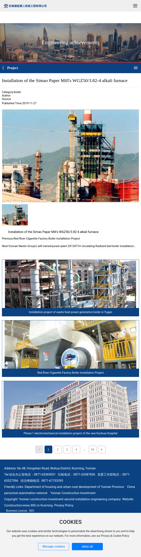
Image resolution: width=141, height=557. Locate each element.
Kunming (46, 505)
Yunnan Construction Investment (73, 493)
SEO (31, 510)
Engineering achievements (70, 42)
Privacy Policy (63, 505)
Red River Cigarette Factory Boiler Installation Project (47, 238)
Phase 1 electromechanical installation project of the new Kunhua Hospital (70, 433)
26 (92, 449)
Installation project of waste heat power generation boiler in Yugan (70, 312)
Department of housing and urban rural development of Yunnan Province (74, 487)
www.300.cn (31, 505)
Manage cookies (53, 546)
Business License (16, 510)
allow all (87, 546)
